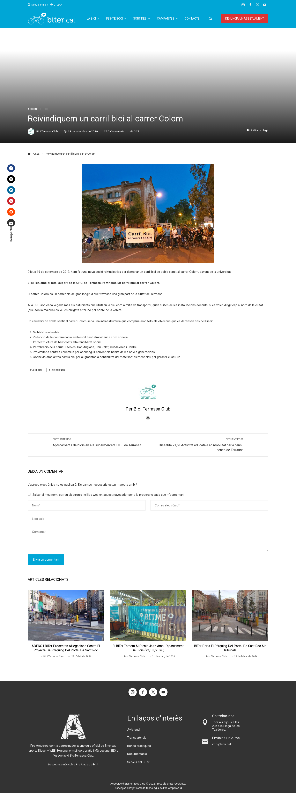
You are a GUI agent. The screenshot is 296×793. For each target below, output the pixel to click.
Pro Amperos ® (172, 788)
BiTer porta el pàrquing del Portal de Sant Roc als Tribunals (230, 648)
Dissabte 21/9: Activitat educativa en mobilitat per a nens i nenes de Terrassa (197, 445)
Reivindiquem (58, 370)
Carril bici (36, 370)
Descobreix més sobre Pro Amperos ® (73, 764)
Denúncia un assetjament (244, 18)
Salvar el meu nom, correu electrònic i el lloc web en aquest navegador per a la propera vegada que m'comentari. (108, 495)
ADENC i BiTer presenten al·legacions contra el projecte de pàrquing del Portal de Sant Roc (66, 648)
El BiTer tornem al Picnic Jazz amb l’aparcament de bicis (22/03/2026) (148, 648)
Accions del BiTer (39, 109)
